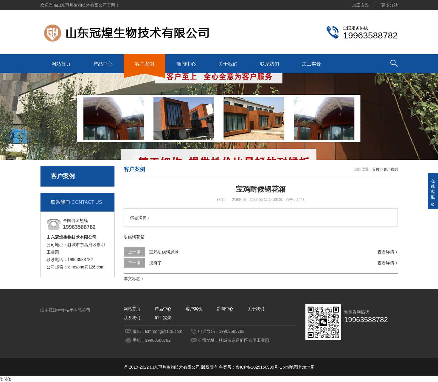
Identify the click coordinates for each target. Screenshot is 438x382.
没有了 (155, 262)
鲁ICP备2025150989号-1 (259, 367)
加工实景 (360, 5)
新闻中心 (186, 63)
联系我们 (269, 63)
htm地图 (306, 367)
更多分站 (389, 5)
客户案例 (144, 63)
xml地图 (290, 367)
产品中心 (102, 63)
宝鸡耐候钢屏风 (163, 251)
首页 (375, 169)
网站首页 (61, 63)
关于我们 (227, 63)
